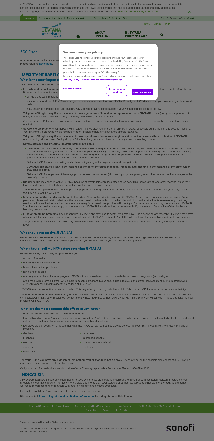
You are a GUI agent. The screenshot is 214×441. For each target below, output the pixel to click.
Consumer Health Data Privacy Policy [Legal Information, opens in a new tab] (101, 79)
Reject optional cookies (117, 90)
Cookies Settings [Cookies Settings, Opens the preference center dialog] (73, 88)
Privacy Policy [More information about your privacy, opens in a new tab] (72, 79)
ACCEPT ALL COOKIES (142, 92)
